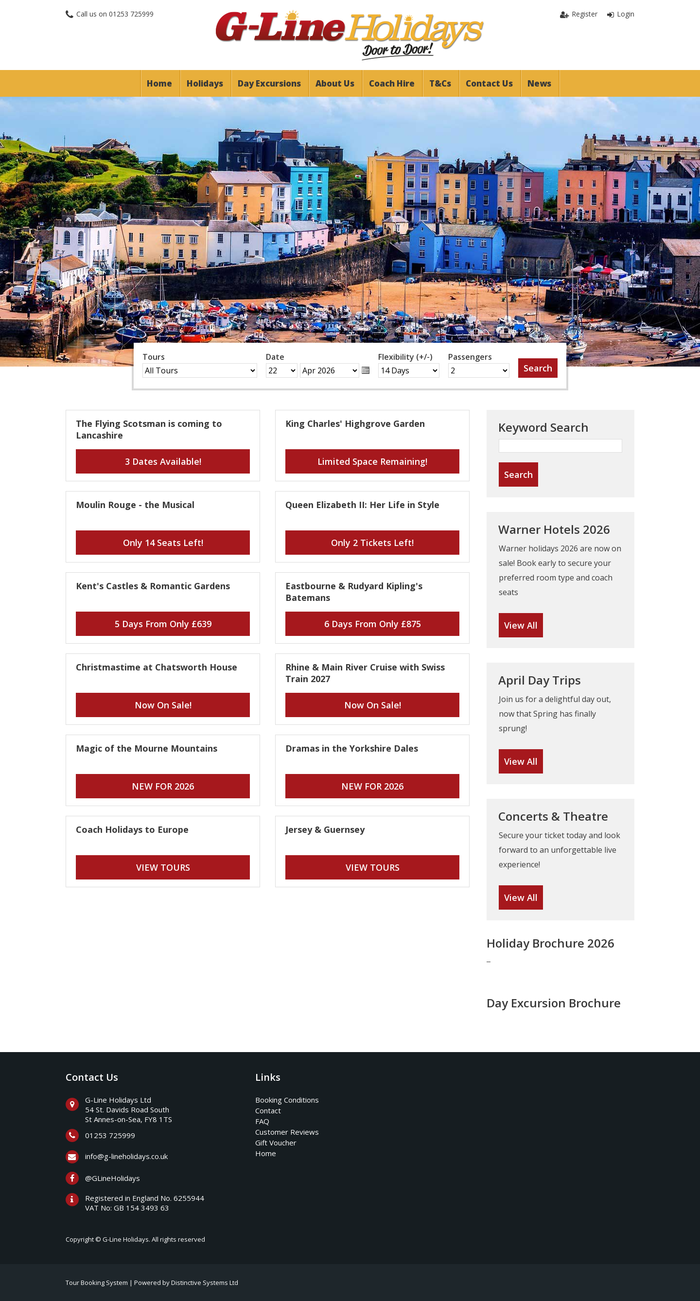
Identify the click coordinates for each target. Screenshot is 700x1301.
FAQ (262, 1121)
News (539, 83)
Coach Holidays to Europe (132, 829)
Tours (153, 357)
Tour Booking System (97, 1282)
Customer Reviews (287, 1132)
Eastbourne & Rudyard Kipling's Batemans (353, 591)
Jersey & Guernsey (325, 829)
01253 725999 (131, 13)
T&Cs (440, 83)
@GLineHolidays (112, 1178)
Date (275, 357)
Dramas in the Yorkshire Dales (351, 748)
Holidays (205, 83)
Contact (268, 1110)
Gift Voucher (276, 1142)
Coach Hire (392, 83)
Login (625, 13)
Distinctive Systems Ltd (204, 1282)
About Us (334, 83)
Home (159, 83)
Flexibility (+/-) (405, 357)
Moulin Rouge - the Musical (135, 504)
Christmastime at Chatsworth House (156, 667)
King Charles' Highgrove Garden (355, 423)
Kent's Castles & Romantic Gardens (153, 586)
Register (584, 13)
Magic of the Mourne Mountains (146, 748)
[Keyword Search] (560, 446)
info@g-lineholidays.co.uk (126, 1156)
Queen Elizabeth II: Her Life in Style (362, 504)
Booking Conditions (287, 1100)
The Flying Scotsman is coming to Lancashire (149, 429)
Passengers (470, 357)
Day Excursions (269, 83)
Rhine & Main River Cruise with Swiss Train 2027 (365, 673)
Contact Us (489, 83)
